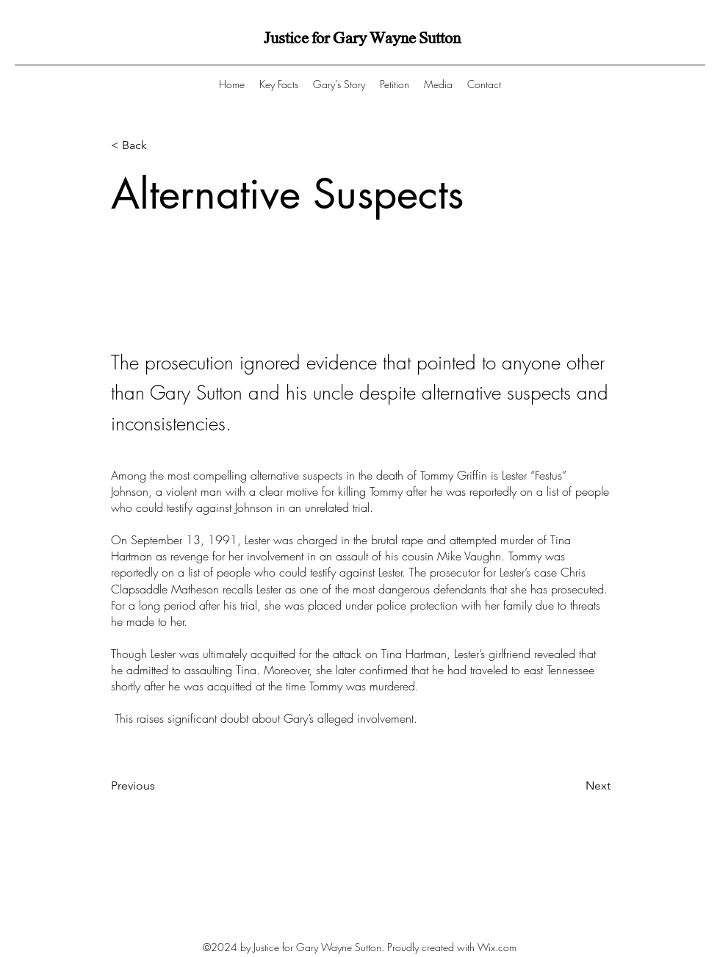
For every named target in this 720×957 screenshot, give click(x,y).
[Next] (574, 786)
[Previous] (159, 786)
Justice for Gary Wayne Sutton (362, 38)
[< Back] (159, 145)
